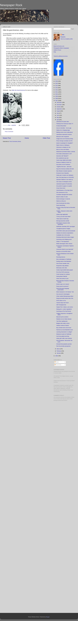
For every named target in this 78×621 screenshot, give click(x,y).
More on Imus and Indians (62, 149)
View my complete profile (66, 39)
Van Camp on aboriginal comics (64, 181)
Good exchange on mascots (63, 198)
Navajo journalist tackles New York (64, 298)
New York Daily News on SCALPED (65, 177)
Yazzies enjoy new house (62, 302)
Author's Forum (57, 50)
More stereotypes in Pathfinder (63, 259)
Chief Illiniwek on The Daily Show (64, 190)
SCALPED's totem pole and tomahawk (65, 230)
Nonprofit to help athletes (62, 265)
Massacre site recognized (62, 136)
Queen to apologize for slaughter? (64, 143)
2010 (56, 94)
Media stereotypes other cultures (64, 243)
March (58, 348)
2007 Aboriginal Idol (61, 304)
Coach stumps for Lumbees (63, 274)
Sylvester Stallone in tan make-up (64, 179)
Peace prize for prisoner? (62, 286)
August (58, 111)
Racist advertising (60, 205)
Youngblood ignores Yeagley (63, 228)
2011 (56, 92)
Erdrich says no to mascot (62, 284)
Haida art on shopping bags (63, 130)
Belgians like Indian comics (63, 323)
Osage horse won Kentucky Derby (64, 138)
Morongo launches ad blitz (62, 220)
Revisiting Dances (60, 257)
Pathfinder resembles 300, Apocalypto (65, 226)
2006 (56, 355)
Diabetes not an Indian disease (63, 319)
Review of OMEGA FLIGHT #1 (63, 162)
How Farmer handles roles (62, 263)
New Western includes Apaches (64, 171)
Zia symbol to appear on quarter (64, 186)
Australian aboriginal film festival (64, 194)
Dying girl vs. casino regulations (64, 309)
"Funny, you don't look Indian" (63, 216)
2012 (56, 89)
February (59, 351)
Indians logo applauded (62, 214)
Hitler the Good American (18, 90)
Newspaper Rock (11, 5)
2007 (56, 100)
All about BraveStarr (61, 125)
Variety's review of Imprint (62, 325)
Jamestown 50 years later (62, 121)
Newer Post (7, 138)
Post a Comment (9, 131)
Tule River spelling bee (62, 321)
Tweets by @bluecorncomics (61, 56)
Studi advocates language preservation (62, 289)
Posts (57, 362)
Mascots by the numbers (62, 316)
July (58, 113)
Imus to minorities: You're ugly (63, 128)
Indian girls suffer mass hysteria (64, 338)
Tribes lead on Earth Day (62, 218)
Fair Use (56, 386)
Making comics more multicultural (64, 132)
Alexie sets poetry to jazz (62, 278)
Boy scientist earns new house (63, 327)
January (59, 353)
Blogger (48, 616)
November (59, 104)
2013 (56, 87)
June (58, 115)
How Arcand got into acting (62, 203)
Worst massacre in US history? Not (65, 291)
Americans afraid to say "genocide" (64, 249)
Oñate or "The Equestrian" (62, 241)
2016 (56, 81)
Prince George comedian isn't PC (64, 140)
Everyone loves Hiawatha (62, 173)
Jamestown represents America (64, 134)
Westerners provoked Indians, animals (65, 151)
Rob (9, 125)
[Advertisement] (60, 428)
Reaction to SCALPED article (63, 251)
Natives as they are (61, 201)
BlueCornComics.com (59, 46)
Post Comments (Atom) (15, 141)
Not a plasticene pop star (62, 158)
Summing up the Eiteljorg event (64, 239)
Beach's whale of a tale (62, 196)
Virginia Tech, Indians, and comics (64, 307)
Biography (62, 36)
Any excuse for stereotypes (63, 294)
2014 (56, 85)
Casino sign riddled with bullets (63, 160)
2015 (56, 83)
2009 (56, 96)
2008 (56, 98)
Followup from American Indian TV (64, 123)
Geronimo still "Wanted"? (62, 156)
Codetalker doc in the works (63, 235)
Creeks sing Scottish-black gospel (64, 270)
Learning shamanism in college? (64, 332)
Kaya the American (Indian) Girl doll (65, 168)
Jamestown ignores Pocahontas (64, 183)
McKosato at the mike (61, 267)
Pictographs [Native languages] (61, 48)
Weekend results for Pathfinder (63, 334)
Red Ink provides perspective (63, 346)
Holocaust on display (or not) (63, 147)
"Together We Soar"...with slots (63, 166)
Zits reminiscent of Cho (62, 192)
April (58, 119)
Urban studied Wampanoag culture (64, 296)
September (59, 109)
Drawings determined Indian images (65, 237)
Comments (58, 364)
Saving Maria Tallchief (61, 276)
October (59, 106)
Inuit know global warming (62, 336)
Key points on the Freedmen (63, 164)
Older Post (46, 138)
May (58, 117)
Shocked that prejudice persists (64, 344)
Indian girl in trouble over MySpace (64, 175)
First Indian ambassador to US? (64, 153)
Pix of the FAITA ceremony (62, 272)
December (59, 102)
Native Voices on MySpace (62, 145)
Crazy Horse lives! (60, 188)
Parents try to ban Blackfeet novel (64, 329)
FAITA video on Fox (61, 300)
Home (27, 138)
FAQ (55, 52)
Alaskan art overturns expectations (64, 233)
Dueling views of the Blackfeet (63, 261)
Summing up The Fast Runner (63, 311)
